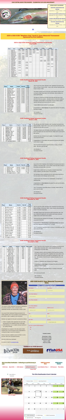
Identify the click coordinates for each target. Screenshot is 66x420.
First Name (31, 288)
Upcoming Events (43, 381)
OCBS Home (5, 367)
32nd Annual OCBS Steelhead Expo (57, 13)
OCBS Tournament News (45, 363)
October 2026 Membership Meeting (57, 18)
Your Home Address (33, 305)
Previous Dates (29, 381)
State (48, 313)
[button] (33, 29)
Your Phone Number (33, 299)
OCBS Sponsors (53, 367)
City (29, 313)
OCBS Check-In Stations (58, 363)
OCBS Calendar (20, 367)
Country (49, 319)
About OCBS (12, 367)
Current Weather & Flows (43, 367)
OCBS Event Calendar (56, 5)
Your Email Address (33, 294)
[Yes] (29, 327)
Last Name (49, 288)
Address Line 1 (32, 307)
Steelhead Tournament (31, 367)
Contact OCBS (33, 369)
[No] (29, 329)
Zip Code (31, 319)
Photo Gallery (61, 367)
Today (35, 381)
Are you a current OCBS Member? (36, 325)
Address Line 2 (50, 307)
